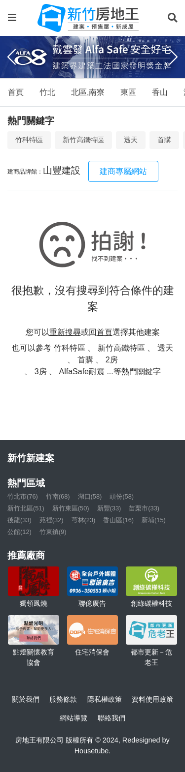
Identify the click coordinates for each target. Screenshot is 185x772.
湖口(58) (90, 496)
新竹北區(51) (25, 508)
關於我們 (25, 699)
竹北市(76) (22, 496)
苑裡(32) (51, 520)
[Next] (173, 57)
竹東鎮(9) (53, 531)
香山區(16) (118, 520)
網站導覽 (73, 718)
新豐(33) (109, 508)
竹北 (47, 92)
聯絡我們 (111, 718)
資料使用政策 (152, 699)
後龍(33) (19, 520)
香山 (160, 92)
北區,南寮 (88, 92)
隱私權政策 (104, 699)
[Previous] (11, 57)
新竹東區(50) (70, 508)
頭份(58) (122, 496)
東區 (128, 92)
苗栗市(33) (144, 508)
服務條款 (63, 699)
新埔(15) (154, 520)
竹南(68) (58, 496)
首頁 (16, 92)
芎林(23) (84, 520)
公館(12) (19, 531)
